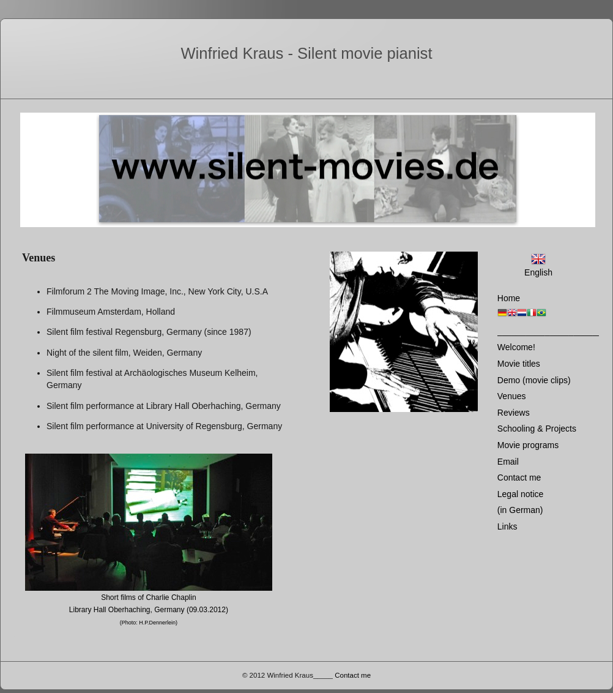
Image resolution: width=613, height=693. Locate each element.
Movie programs (528, 445)
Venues (511, 396)
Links (507, 526)
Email (508, 461)
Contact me (519, 477)
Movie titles (518, 364)
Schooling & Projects (536, 428)
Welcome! (516, 347)
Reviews (513, 413)
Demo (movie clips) (534, 380)
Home (508, 298)
